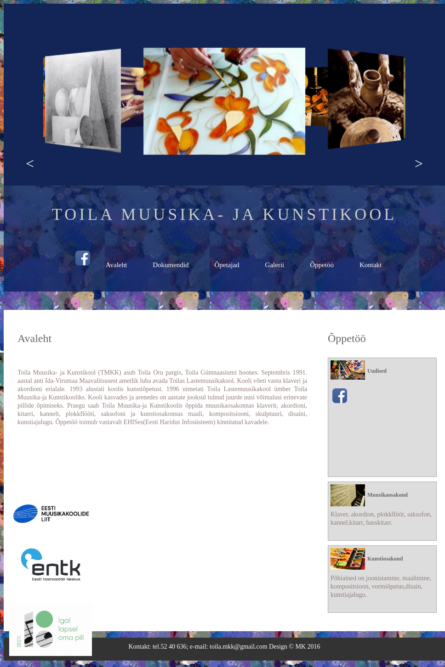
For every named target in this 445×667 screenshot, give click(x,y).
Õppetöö (322, 265)
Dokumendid (170, 265)
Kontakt (370, 265)
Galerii (275, 265)
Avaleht (116, 265)
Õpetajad (226, 265)
